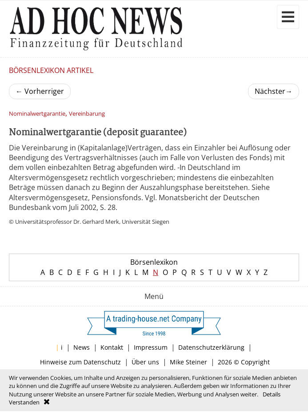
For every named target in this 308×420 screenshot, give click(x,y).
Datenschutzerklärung (211, 347)
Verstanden (24, 402)
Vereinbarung (87, 114)
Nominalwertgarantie (37, 114)
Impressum (151, 347)
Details (271, 394)
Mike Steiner (188, 362)
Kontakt (111, 347)
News (81, 347)
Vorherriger (40, 91)
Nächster (273, 91)
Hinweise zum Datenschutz (80, 362)
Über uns (145, 362)
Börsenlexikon (154, 262)
